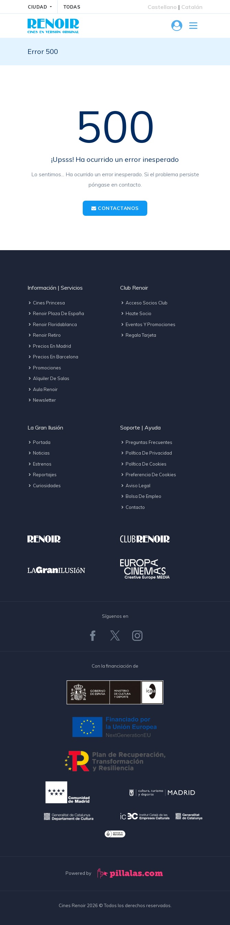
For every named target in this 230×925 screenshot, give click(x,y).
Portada (38, 442)
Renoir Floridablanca (52, 324)
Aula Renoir (42, 389)
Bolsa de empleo (140, 496)
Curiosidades (44, 485)
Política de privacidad (146, 453)
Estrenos (39, 464)
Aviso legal (135, 485)
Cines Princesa (46, 302)
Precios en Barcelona (52, 356)
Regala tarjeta (138, 335)
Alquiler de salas (48, 378)
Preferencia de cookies (148, 474)
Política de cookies (143, 464)
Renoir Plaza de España (55, 313)
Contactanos (115, 208)
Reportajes (42, 474)
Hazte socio (135, 313)
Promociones (44, 367)
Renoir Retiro (44, 335)
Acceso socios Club (144, 302)
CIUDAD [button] (38, 7)
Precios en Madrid (49, 346)
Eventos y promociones (147, 324)
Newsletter (41, 400)
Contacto (132, 507)
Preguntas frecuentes (146, 442)
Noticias (38, 453)
